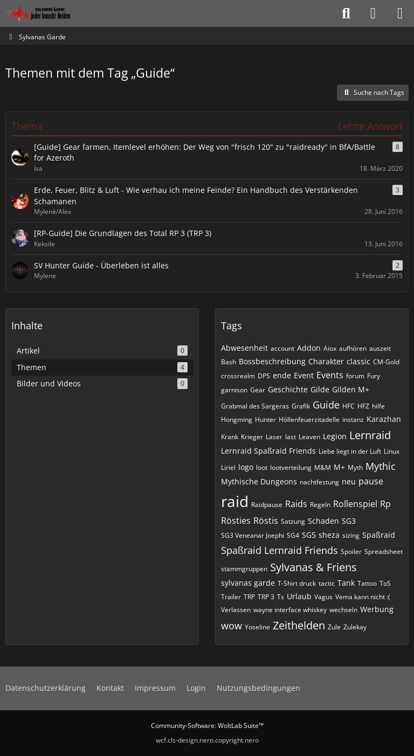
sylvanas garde (248, 583)
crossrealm (238, 375)
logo (245, 467)
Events (329, 375)
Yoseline (257, 627)
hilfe (378, 406)
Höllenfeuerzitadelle (309, 419)
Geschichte (288, 389)
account (282, 348)
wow (231, 625)
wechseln (343, 609)
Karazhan (384, 419)
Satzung (293, 521)
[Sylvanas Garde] (51, 13)
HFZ (363, 406)
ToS (385, 583)
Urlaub (299, 596)
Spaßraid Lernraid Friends (279, 550)
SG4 (293, 535)
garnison (234, 389)
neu (349, 481)
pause (370, 481)
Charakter (326, 361)
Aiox (329, 348)
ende (282, 375)
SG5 (309, 535)
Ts (280, 596)
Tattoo (367, 583)
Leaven (309, 436)
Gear (257, 389)
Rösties (236, 520)
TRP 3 (266, 596)
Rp (385, 504)
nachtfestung (319, 482)
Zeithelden (299, 625)
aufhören (353, 348)
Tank (346, 583)
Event (304, 375)
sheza (329, 535)
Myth (355, 467)
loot (261, 467)
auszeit (380, 348)
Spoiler (351, 551)
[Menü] (400, 13)
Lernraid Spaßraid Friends (268, 451)
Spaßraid (378, 535)
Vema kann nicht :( (362, 596)
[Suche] (346, 13)
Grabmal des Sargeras (255, 406)
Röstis (265, 520)
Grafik (301, 406)
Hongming (236, 419)
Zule (334, 627)
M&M (322, 467)
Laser (274, 436)
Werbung (377, 609)
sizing (351, 535)
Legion (335, 436)
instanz (353, 419)
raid (235, 501)
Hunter (265, 419)
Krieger (252, 436)
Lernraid (370, 435)
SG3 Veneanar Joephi (252, 535)
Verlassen (236, 609)
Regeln (320, 504)
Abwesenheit (244, 348)
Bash (228, 361)
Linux (391, 451)
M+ (339, 467)
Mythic (380, 466)
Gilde (319, 389)
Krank (229, 436)
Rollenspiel (355, 504)
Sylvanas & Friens (313, 567)
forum (355, 375)
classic (358, 361)
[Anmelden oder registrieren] (373, 13)
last (290, 436)
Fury (373, 375)
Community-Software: (207, 725)
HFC (348, 406)
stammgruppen (244, 568)
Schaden (323, 521)
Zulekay (355, 627)
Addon (309, 348)
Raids (296, 504)
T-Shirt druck (297, 583)
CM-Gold (386, 361)
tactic (327, 583)
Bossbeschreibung (272, 361)
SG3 (349, 521)
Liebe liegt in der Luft (350, 451)
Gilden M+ (350, 389)
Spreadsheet (383, 551)
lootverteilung (291, 467)
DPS (264, 375)
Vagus (323, 596)
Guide (326, 404)
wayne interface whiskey (290, 609)
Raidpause (266, 504)
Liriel (228, 467)
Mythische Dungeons (259, 481)
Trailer (231, 596)
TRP (249, 596)
